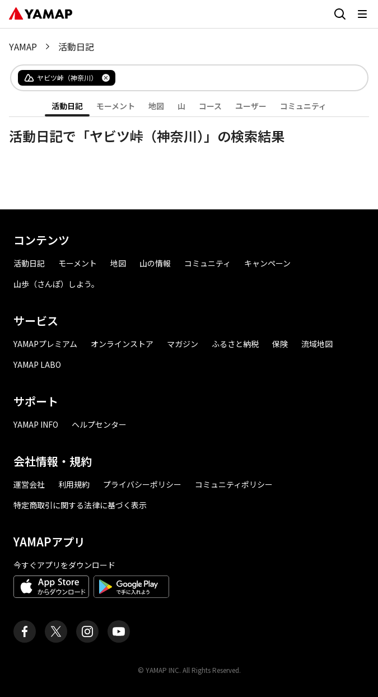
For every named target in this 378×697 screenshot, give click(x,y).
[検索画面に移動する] (340, 14)
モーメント (115, 105)
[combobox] (232, 78)
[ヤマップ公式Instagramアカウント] (87, 631)
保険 (280, 343)
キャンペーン (267, 263)
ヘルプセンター (99, 424)
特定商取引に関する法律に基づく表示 (80, 505)
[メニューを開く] (362, 14)
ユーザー (251, 105)
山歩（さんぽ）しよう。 (56, 283)
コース (210, 105)
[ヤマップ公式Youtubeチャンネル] (119, 631)
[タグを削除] (106, 78)
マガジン (182, 343)
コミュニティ (303, 105)
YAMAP (23, 46)
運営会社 (29, 484)
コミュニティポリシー (234, 484)
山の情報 (155, 263)
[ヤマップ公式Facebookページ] (24, 631)
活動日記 (67, 105)
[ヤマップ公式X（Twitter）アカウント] (56, 631)
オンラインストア (122, 343)
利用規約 (74, 484)
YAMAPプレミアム (45, 343)
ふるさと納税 (235, 343)
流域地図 (317, 343)
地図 (156, 105)
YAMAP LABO (37, 364)
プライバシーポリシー (142, 484)
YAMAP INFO (35, 424)
